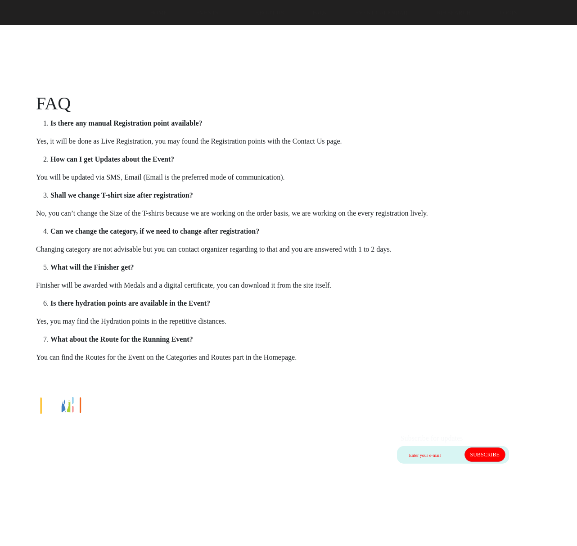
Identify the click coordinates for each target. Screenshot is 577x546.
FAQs (319, 12)
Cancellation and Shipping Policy (79, 459)
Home (39, 438)
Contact (42, 448)
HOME (158, 12)
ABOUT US (269, 12)
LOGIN (509, 12)
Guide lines (47, 470)
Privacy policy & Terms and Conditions (88, 492)
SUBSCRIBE (485, 454)
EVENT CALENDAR (381, 12)
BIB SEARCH (453, 12)
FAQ (38, 481)
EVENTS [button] (207, 12)
